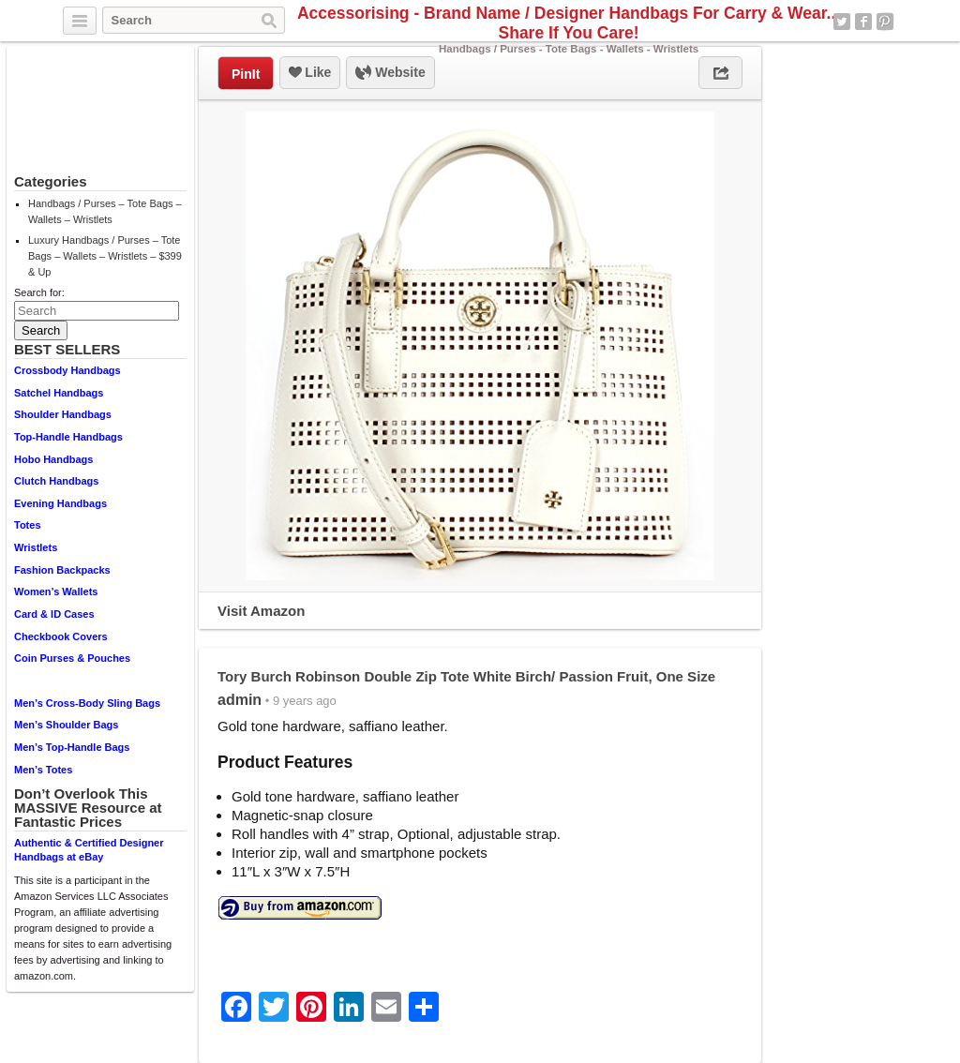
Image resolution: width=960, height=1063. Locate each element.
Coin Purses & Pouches (72, 658)
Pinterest (885, 21)
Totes (27, 525)
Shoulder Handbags (63, 414)
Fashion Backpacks (62, 570)
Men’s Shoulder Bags (66, 724)
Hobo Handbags (53, 459)
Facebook (863, 21)
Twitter (841, 21)
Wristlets (35, 547)
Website (390, 73)
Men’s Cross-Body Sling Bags (87, 703)
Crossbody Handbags (67, 370)
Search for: (39, 292)
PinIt (246, 74)
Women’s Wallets (56, 591)
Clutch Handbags (56, 481)
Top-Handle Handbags (68, 436)
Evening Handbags (60, 503)
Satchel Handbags (58, 392)
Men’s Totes (43, 769)
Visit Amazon (261, 611)
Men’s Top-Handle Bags (71, 747)
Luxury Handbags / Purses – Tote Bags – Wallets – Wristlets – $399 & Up (105, 255)
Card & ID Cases (54, 614)
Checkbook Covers (61, 636)
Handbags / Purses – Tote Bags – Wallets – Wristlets (105, 211)
